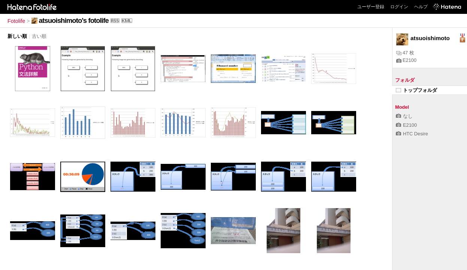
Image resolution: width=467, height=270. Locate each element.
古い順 (39, 36)
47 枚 (405, 53)
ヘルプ (421, 6)
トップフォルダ (416, 90)
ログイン (399, 6)
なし (404, 116)
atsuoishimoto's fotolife (74, 20)
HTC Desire (412, 133)
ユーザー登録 (370, 6)
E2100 (406, 60)
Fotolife (16, 21)
